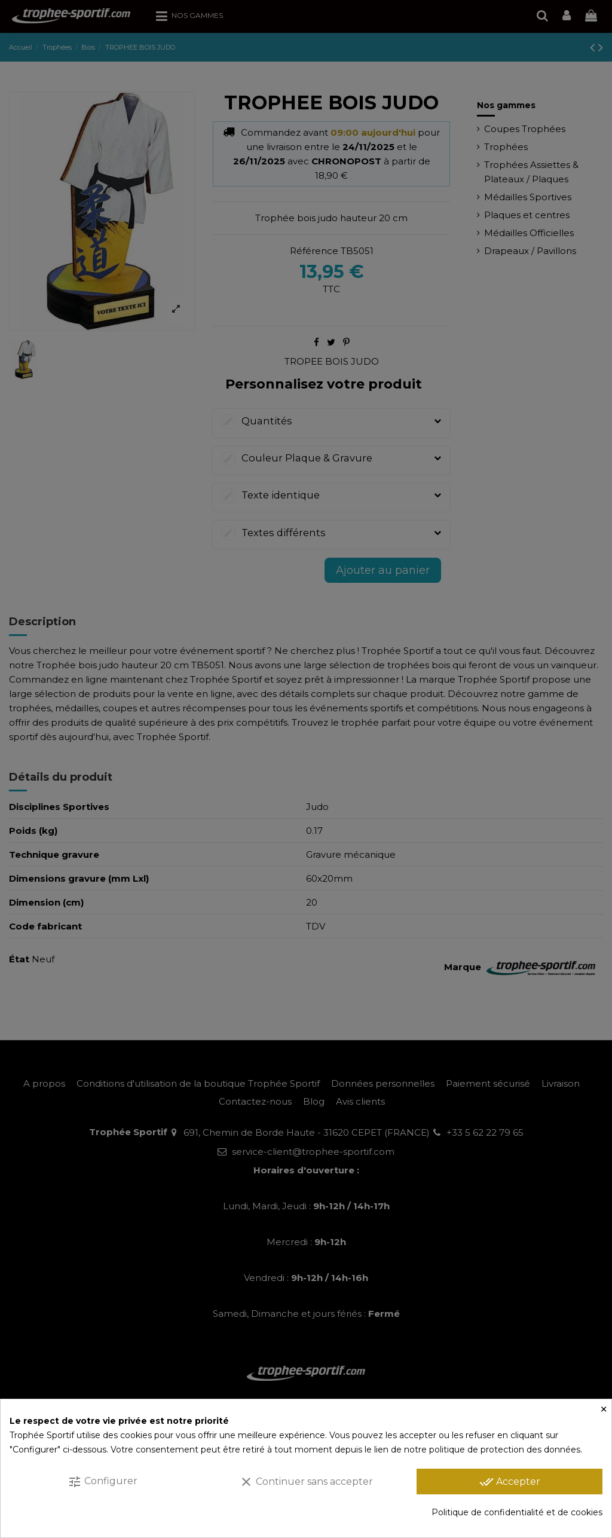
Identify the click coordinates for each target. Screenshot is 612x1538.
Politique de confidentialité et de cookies (517, 1512)
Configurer (102, 1482)
